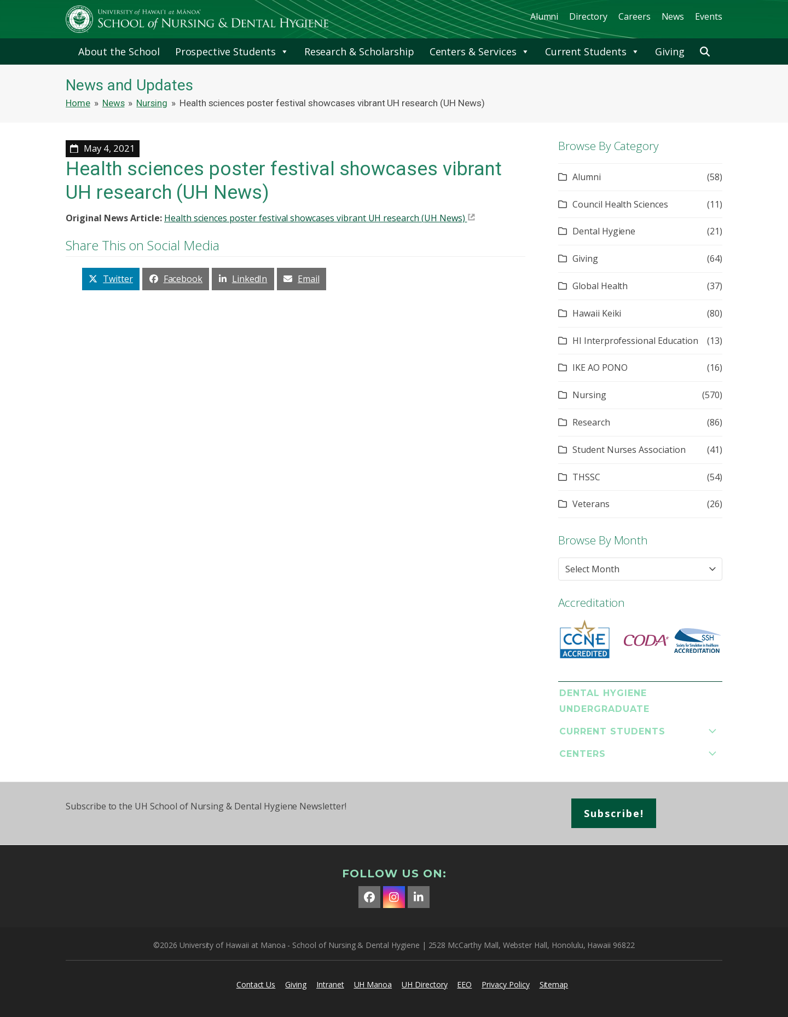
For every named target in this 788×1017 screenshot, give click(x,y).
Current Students (592, 51)
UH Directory (424, 984)
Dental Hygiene (603, 231)
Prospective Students (232, 51)
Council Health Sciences (620, 204)
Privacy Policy (505, 984)
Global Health (600, 286)
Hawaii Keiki (596, 313)
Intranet (330, 984)
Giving (670, 51)
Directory (588, 16)
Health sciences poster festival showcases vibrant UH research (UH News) (314, 218)
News (673, 16)
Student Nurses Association (629, 450)
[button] (704, 51)
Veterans (591, 504)
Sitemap (554, 984)
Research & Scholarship (359, 51)
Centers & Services (480, 51)
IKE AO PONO (599, 367)
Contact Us (256, 984)
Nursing (589, 395)
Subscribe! (614, 813)
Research (591, 422)
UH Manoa (373, 984)
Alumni (544, 16)
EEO (464, 984)
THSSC (586, 477)
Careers (634, 16)
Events (708, 16)
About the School (118, 51)
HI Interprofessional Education (635, 341)
